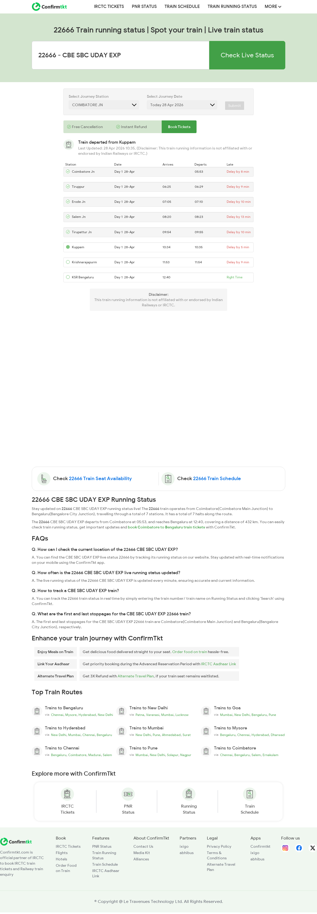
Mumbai (167, 715)
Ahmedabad (171, 735)
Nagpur (185, 755)
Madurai (94, 755)
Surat (187, 735)
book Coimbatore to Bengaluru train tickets (166, 527)
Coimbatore (77, 755)
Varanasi (152, 715)
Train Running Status (232, 6)
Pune (272, 715)
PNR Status (144, 6)
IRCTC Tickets (109, 6)
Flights (62, 853)
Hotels (61, 859)
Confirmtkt (260, 846)
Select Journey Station (89, 96)
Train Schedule (182, 6)
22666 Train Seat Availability (100, 478)
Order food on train (189, 652)
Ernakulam (270, 755)
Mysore (71, 715)
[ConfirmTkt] (16, 841)
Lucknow (182, 715)
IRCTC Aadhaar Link (218, 664)
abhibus (187, 853)
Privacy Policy (219, 846)
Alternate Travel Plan (136, 676)
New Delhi (105, 715)
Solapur (172, 755)
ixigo (184, 846)
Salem (107, 755)
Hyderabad (87, 715)
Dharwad (278, 735)
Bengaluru (259, 715)
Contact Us (143, 846)
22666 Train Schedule (217, 478)
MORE (273, 6)
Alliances (141, 859)
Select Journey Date (164, 96)
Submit (234, 106)
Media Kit (141, 853)
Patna (140, 715)
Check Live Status (247, 55)
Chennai (57, 715)
